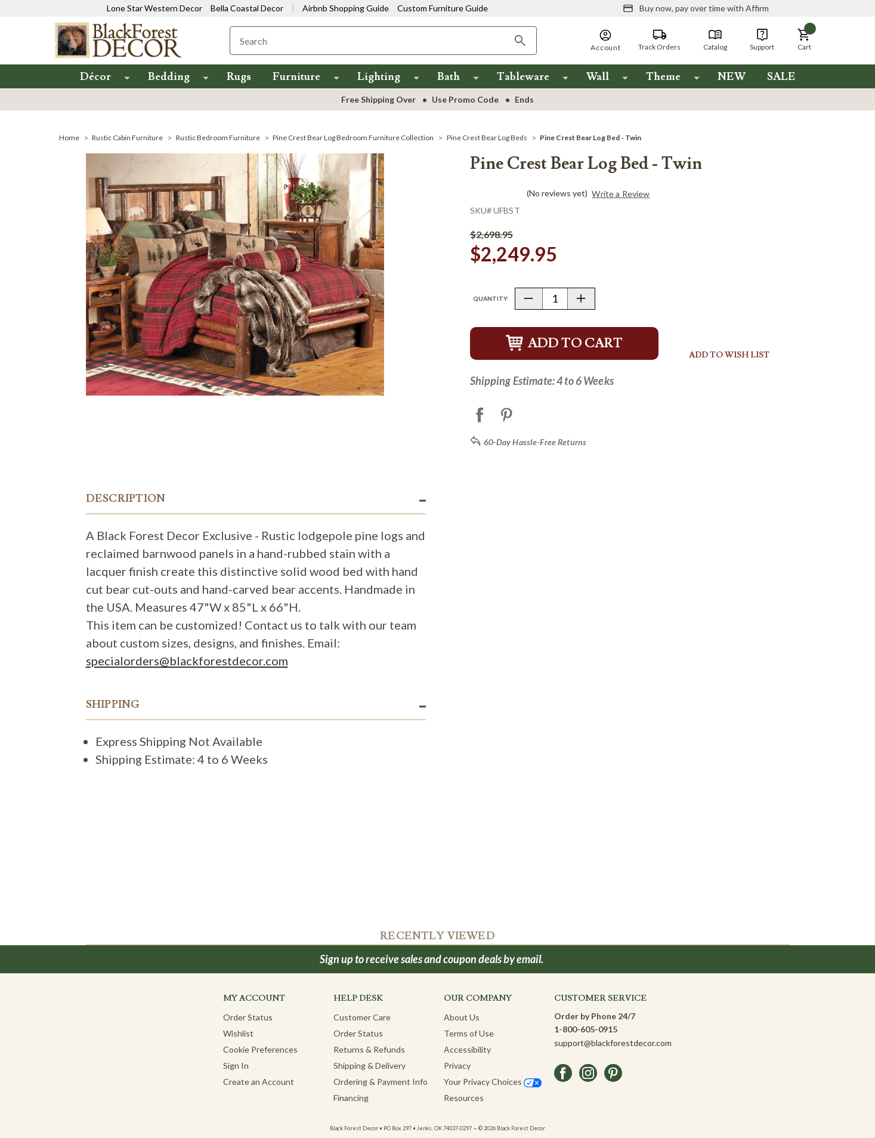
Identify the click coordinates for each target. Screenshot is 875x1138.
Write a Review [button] (621, 194)
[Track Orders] (659, 40)
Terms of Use (469, 1033)
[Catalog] (715, 40)
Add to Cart (564, 343)
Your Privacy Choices (493, 1082)
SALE (781, 77)
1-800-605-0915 (585, 1029)
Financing (351, 1098)
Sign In (236, 1065)
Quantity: (491, 298)
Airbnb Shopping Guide (345, 8)
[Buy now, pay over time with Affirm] (696, 8)
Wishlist (238, 1033)
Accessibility (467, 1049)
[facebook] (563, 1073)
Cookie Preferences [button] (260, 1049)
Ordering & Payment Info (380, 1082)
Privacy (457, 1065)
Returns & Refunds (369, 1049)
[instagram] (588, 1073)
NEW (732, 77)
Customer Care (362, 1017)
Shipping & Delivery (369, 1065)
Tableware (523, 77)
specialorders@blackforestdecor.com (187, 660)
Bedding (169, 77)
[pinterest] (613, 1073)
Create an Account (258, 1082)
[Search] (520, 41)
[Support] (762, 40)
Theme (663, 77)
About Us (462, 1017)
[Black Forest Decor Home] (117, 40)
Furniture (296, 77)
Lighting (378, 77)
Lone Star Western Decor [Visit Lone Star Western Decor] (154, 8)
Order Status (248, 1017)
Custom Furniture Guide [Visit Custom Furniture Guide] (442, 8)
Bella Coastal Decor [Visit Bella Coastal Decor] (247, 8)
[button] (804, 40)
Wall (597, 77)
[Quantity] (555, 298)
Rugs (239, 77)
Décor (95, 77)
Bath (448, 77)
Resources (464, 1098)
